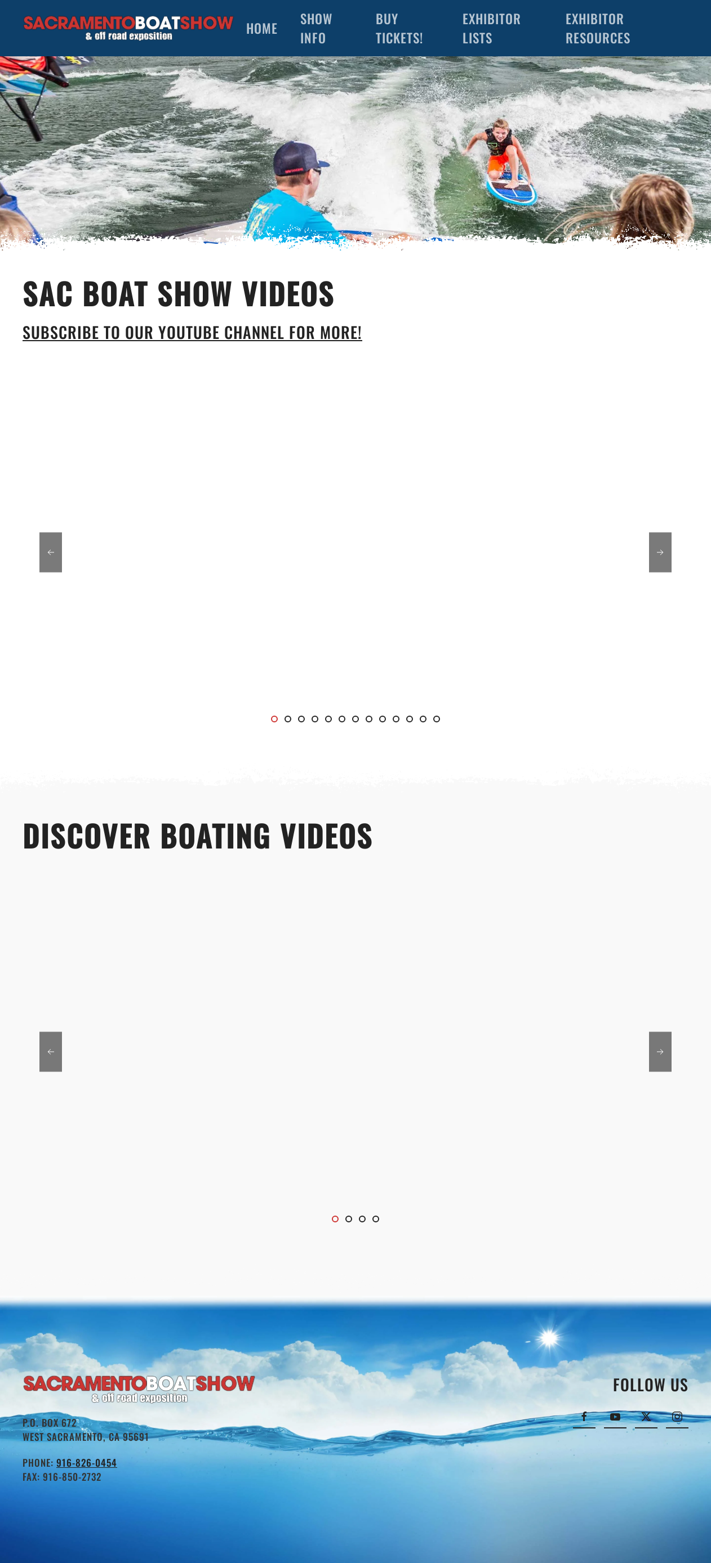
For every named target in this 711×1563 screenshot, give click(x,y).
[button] (50, 552)
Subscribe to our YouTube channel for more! (192, 331)
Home (262, 28)
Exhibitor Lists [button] (492, 28)
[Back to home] (129, 28)
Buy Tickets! (399, 28)
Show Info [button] (316, 28)
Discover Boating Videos (198, 835)
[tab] (274, 719)
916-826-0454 (86, 1462)
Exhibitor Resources (598, 28)
